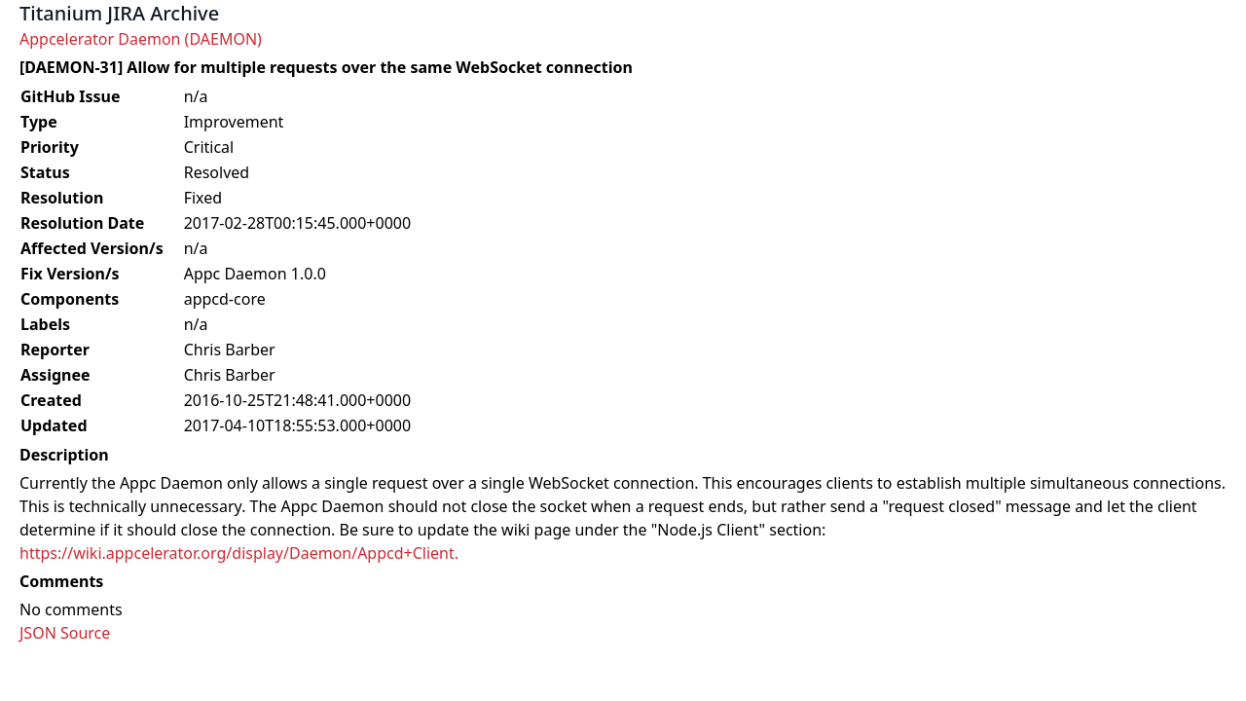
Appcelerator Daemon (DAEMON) (140, 39)
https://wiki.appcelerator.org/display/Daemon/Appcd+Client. (238, 553)
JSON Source (64, 633)
